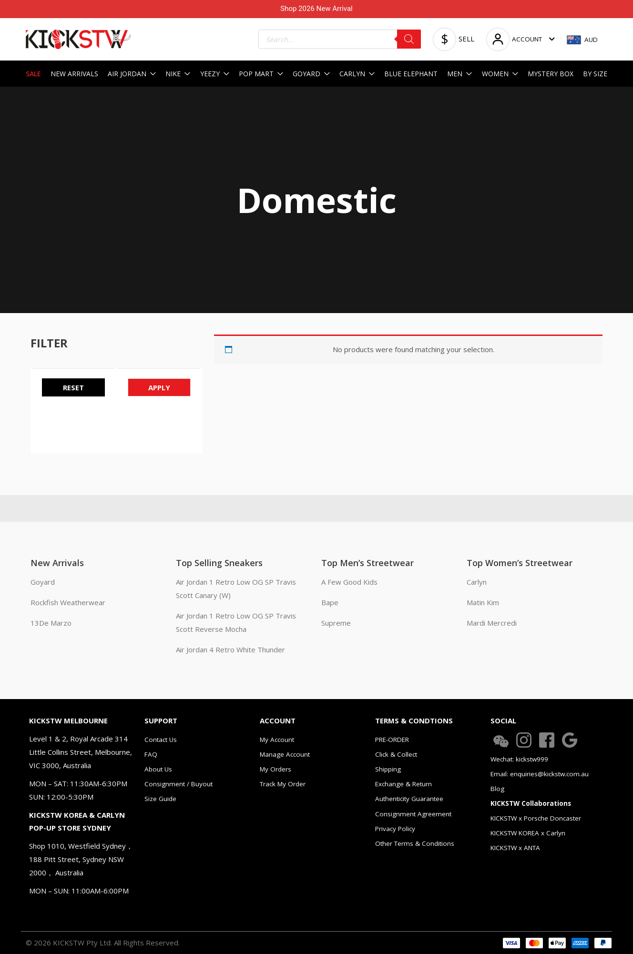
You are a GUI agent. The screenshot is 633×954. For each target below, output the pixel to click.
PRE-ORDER (392, 739)
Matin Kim (483, 602)
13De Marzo (51, 623)
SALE (33, 73)
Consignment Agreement (413, 814)
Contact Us (160, 739)
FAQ (150, 754)
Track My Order (283, 784)
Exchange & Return (403, 784)
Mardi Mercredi (492, 623)
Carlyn (477, 582)
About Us (158, 769)
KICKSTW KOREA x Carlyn (527, 833)
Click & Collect (396, 754)
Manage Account (285, 754)
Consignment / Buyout (178, 784)
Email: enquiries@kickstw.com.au (539, 774)
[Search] (409, 39)
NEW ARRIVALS (74, 73)
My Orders (275, 769)
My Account (277, 739)
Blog (497, 788)
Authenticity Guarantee (409, 798)
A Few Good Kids (349, 582)
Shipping (388, 769)
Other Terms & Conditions (414, 843)
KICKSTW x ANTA (515, 847)
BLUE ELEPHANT (411, 73)
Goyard (43, 582)
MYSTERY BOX (550, 73)
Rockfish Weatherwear (68, 602)
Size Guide (160, 798)
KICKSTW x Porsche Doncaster (535, 818)
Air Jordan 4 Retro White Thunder (230, 649)
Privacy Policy (395, 828)
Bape (329, 602)
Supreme (336, 623)
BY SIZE (595, 73)
